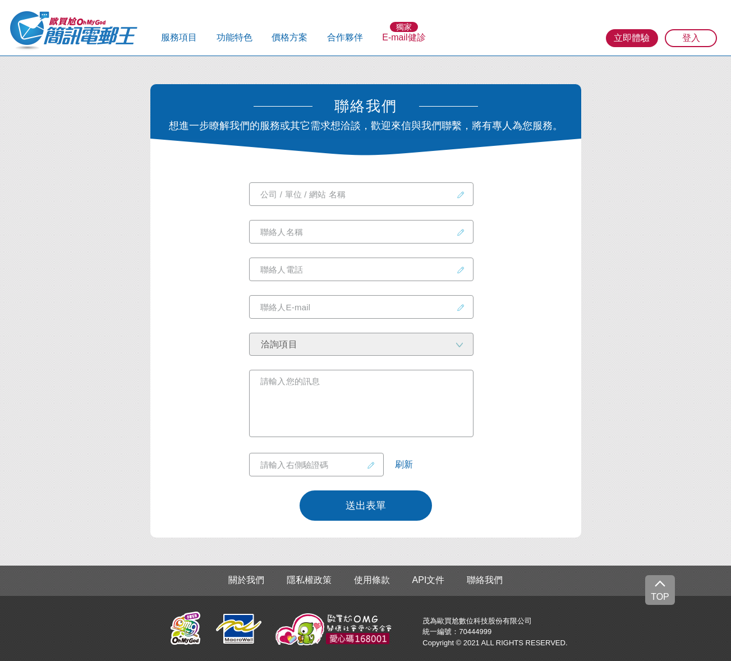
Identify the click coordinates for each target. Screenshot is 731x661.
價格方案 (289, 37)
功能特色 (234, 37)
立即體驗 (632, 38)
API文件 (428, 580)
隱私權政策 (309, 580)
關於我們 (246, 580)
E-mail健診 (403, 37)
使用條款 (372, 580)
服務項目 (179, 37)
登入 (691, 38)
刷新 (404, 464)
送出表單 (366, 505)
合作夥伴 (345, 37)
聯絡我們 (485, 580)
